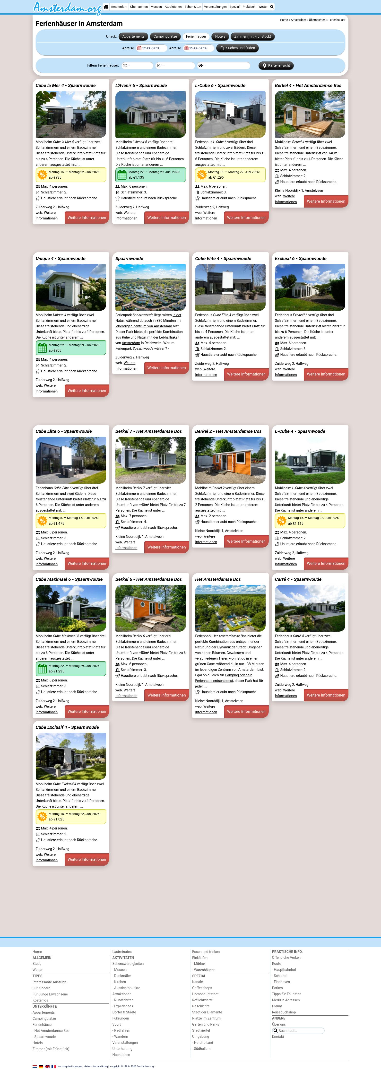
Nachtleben (121, 1055)
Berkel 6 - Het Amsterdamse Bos (148, 579)
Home (37, 952)
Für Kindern (41, 988)
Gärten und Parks (205, 1024)
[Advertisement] (178, 238)
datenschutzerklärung (96, 1066)
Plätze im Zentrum (206, 1018)
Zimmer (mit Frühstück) (252, 37)
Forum (277, 1006)
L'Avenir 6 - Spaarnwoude (141, 85)
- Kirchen (119, 982)
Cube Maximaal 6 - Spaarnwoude (69, 579)
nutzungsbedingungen (70, 1066)
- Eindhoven (281, 982)
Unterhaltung (122, 1049)
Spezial (235, 7)
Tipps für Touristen (286, 994)
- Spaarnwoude (44, 1037)
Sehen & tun (193, 7)
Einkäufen (200, 958)
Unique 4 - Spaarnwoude (61, 258)
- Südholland (201, 1049)
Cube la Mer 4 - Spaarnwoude (66, 85)
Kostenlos (40, 1000)
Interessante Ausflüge (50, 982)
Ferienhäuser (196, 37)
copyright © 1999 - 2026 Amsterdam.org (132, 1066)
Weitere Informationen (87, 217)
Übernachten (139, 7)
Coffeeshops (202, 988)
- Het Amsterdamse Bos (51, 1031)
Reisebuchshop (284, 1012)
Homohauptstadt (205, 994)
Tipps (38, 976)
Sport (117, 1024)
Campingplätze (165, 37)
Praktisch (248, 7)
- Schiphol (279, 976)
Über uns (279, 1024)
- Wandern (120, 1037)
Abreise (175, 48)
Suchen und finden (237, 48)
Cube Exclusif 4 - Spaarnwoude (67, 727)
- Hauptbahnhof (284, 970)
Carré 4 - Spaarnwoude (298, 579)
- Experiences (123, 1006)
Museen (156, 7)
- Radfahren (121, 1030)
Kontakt (278, 1037)
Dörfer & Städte (124, 1012)
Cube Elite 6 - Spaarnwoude (64, 431)
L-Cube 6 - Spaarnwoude (220, 85)
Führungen (121, 1018)
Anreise (128, 48)
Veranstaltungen (215, 7)
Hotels (220, 37)
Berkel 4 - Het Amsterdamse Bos (308, 85)
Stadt (37, 964)
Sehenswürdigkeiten (128, 964)
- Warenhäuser (203, 970)
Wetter (263, 7)
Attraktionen (173, 7)
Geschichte (201, 1006)
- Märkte (198, 964)
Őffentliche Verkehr (287, 958)
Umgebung (200, 1037)
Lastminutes (122, 952)
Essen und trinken (206, 952)
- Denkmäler (122, 976)
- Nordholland (202, 1043)
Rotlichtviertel (203, 1000)
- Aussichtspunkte (126, 988)
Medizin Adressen (286, 1000)
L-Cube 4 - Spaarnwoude (300, 431)
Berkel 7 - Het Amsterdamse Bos (148, 431)
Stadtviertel (201, 1030)
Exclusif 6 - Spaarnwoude (300, 258)
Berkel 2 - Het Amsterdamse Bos (228, 431)
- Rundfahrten (123, 1000)
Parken (277, 988)
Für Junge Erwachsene (50, 994)
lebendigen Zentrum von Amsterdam (143, 326)
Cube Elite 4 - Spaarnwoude (223, 258)
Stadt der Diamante (207, 1012)
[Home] (106, 6)
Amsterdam (119, 7)
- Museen (120, 970)
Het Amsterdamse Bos (218, 579)
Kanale (197, 982)
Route (276, 964)
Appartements (133, 37)
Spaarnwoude (129, 258)
